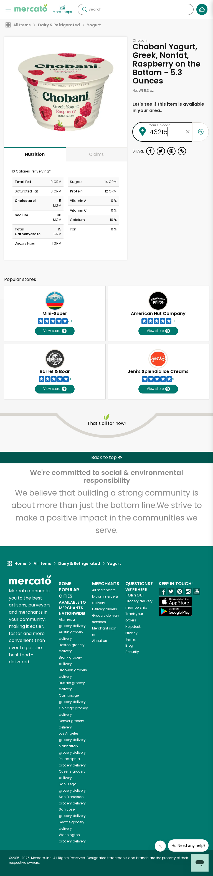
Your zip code (159, 125)
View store (54, 331)
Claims (96, 154)
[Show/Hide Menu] (8, 9)
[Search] (136, 9)
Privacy (131, 633)
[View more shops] (62, 9)
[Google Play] (175, 611)
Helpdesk (133, 626)
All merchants (104, 590)
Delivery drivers (104, 609)
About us (99, 640)
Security (132, 651)
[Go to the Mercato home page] (30, 8)
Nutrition (35, 154)
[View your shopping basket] (201, 9)
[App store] (175, 601)
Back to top (106, 457)
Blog (129, 645)
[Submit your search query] (84, 9)
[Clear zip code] (188, 131)
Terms (130, 639)
